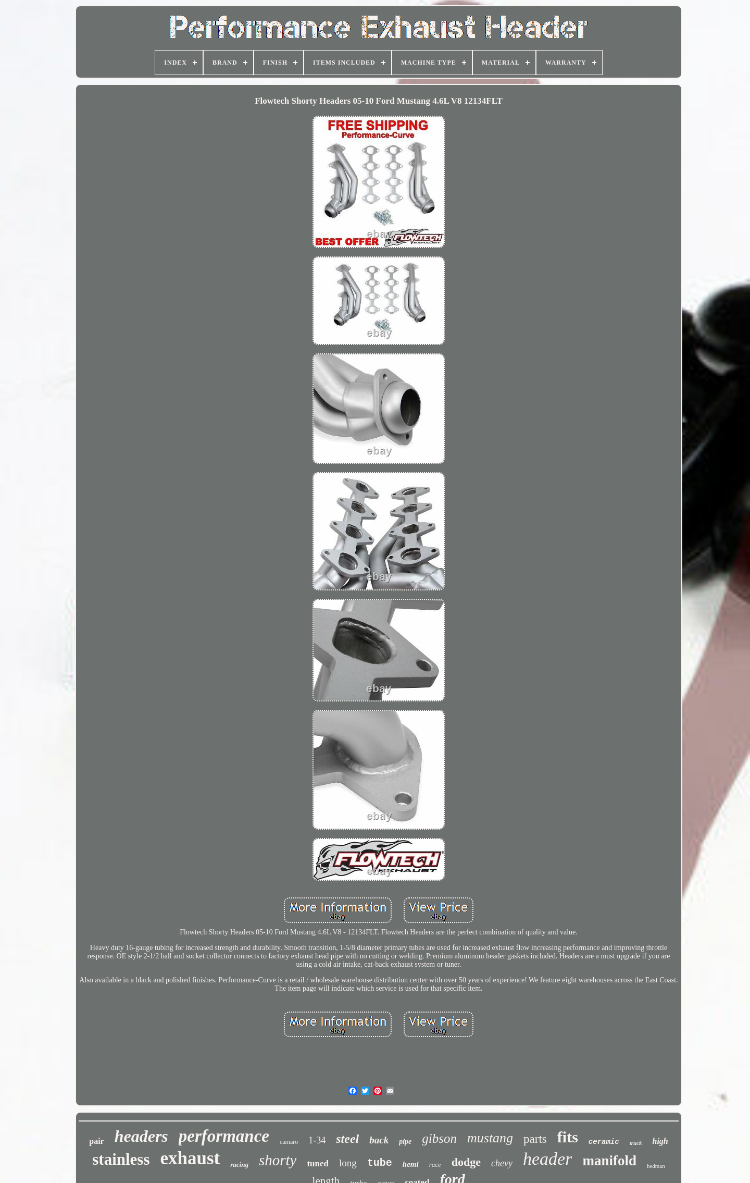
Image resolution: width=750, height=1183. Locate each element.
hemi (411, 1164)
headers (141, 1136)
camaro (289, 1141)
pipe (405, 1141)
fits (567, 1136)
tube (379, 1163)
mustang (490, 1137)
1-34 (317, 1140)
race (435, 1164)
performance (224, 1136)
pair (96, 1141)
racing (239, 1164)
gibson (439, 1138)
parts (535, 1138)
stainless (120, 1159)
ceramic (604, 1142)
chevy (501, 1163)
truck (636, 1143)
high (660, 1141)
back (379, 1140)
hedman (656, 1166)
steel (347, 1138)
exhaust (190, 1158)
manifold (609, 1160)
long (348, 1162)
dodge (466, 1161)
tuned (318, 1163)
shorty (278, 1160)
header (547, 1158)
